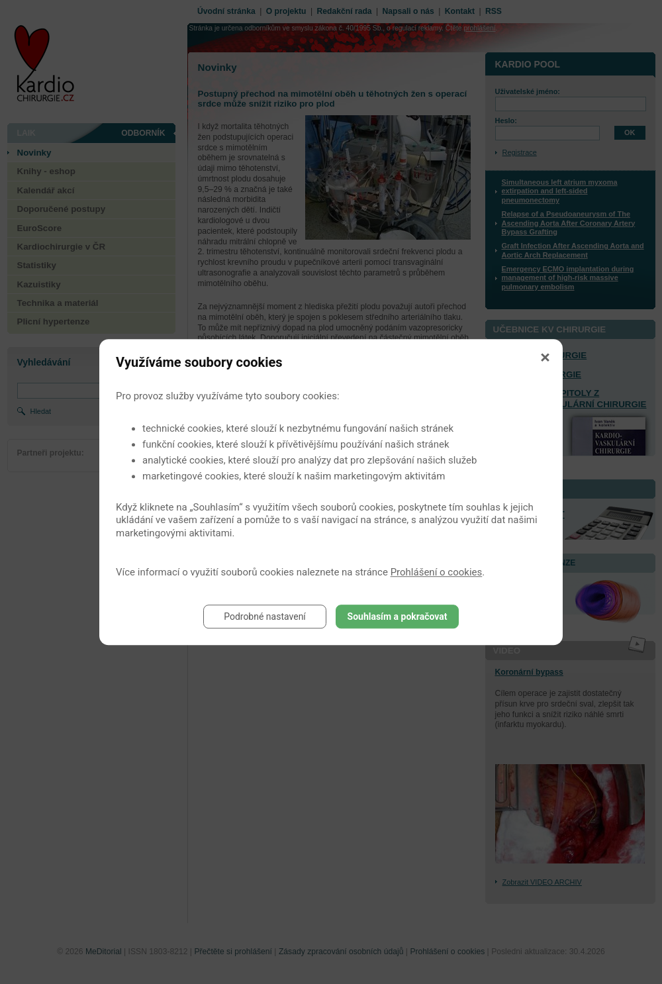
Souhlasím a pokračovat (398, 616)
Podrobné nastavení (265, 616)
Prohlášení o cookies (437, 572)
